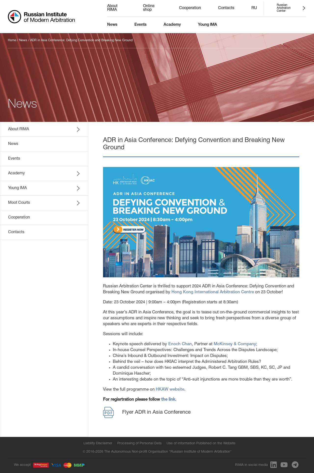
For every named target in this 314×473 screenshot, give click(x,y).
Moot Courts (44, 203)
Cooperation (190, 8)
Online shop (149, 8)
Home (12, 40)
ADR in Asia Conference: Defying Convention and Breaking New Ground (81, 40)
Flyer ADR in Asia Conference (147, 412)
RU (254, 8)
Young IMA (207, 24)
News (112, 24)
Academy (172, 24)
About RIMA (112, 8)
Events (140, 24)
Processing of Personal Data (139, 443)
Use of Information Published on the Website (201, 443)
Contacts (226, 8)
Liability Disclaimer (97, 443)
